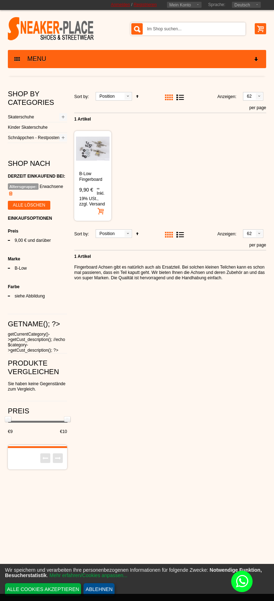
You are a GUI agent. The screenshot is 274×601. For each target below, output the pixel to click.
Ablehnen (99, 589)
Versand (97, 204)
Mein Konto (180, 4)
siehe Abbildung (30, 296)
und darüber (33, 240)
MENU (136, 59)
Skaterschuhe (21, 116)
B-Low (21, 268)
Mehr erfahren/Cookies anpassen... (89, 575)
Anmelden (120, 4)
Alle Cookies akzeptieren (43, 589)
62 (249, 96)
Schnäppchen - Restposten (34, 137)
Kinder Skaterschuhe (27, 127)
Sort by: (81, 96)
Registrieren (145, 4)
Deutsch (242, 4)
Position (107, 96)
